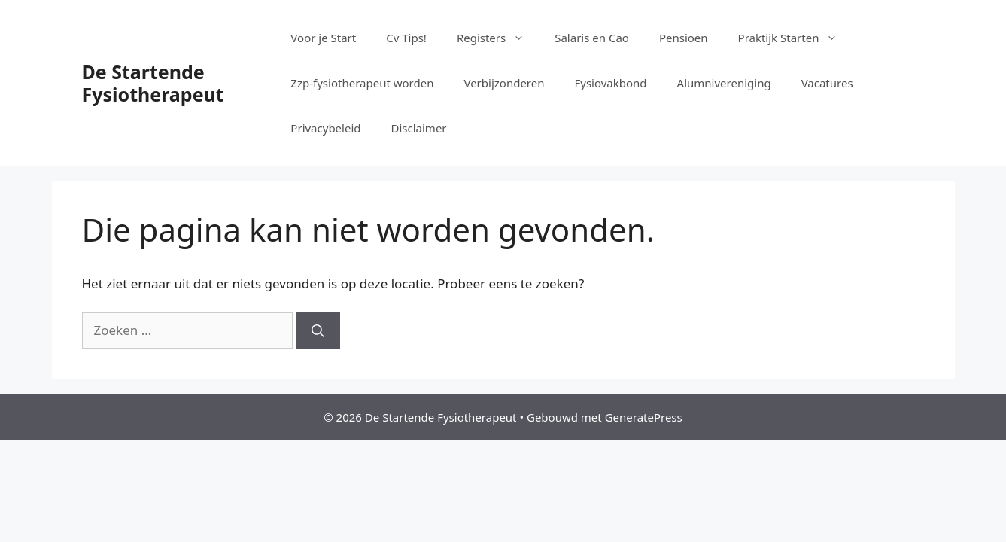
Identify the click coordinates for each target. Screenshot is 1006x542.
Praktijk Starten (795, 37)
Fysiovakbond (610, 82)
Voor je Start (323, 37)
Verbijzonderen (503, 82)
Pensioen (683, 37)
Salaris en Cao (592, 37)
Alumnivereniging (724, 82)
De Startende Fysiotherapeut (153, 83)
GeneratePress (643, 417)
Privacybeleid (325, 128)
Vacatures (827, 82)
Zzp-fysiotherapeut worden (361, 82)
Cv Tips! (406, 37)
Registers (498, 37)
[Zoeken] (318, 330)
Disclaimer (419, 128)
